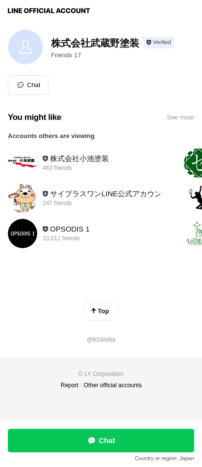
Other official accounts (113, 385)
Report (69, 385)
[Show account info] (158, 42)
